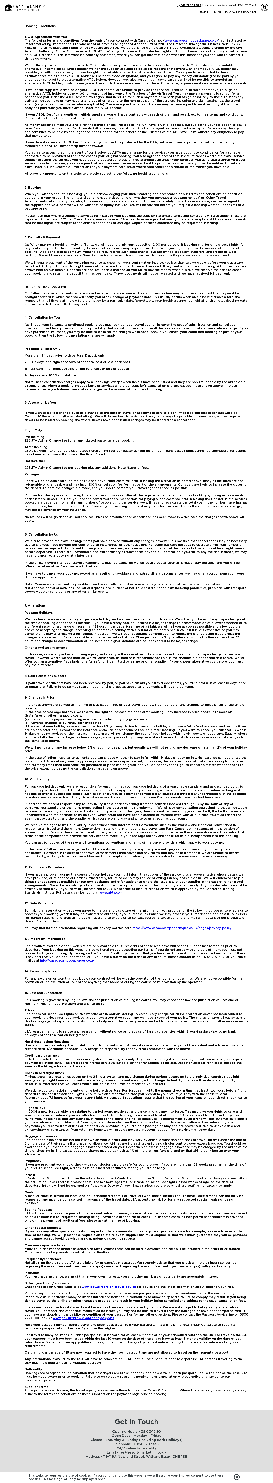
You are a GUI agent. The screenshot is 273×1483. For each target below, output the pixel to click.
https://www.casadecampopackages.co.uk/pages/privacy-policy (181, 928)
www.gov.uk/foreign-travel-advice (109, 1286)
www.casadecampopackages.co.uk (191, 40)
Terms (216, 11)
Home (204, 11)
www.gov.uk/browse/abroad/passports (83, 1318)
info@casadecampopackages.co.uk (67, 960)
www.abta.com (111, 892)
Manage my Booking (240, 11)
